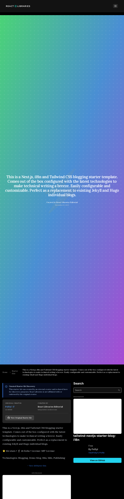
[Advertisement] (97, 416)
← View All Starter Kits (36, 466)
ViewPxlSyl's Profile (96, 453)
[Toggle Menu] (115, 6)
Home (5, 372)
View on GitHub (97, 460)
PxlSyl (10, 406)
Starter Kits (15, 372)
